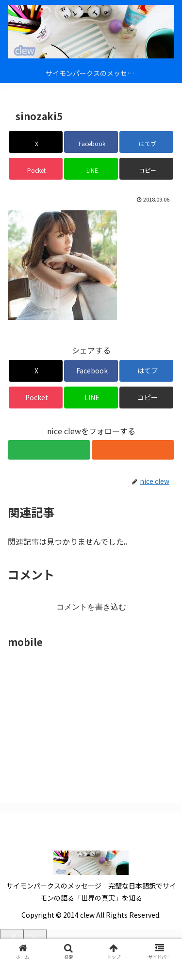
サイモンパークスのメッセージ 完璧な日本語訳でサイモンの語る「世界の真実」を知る (91, 892)
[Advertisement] (80, 712)
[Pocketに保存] (36, 169)
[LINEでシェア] (91, 169)
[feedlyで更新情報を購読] (49, 450)
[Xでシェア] (36, 142)
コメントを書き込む (91, 607)
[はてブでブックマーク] (146, 142)
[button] (146, 169)
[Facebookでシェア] (91, 142)
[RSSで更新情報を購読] (133, 450)
